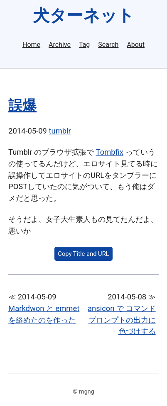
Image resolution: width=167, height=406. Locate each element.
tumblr (60, 130)
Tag (84, 44)
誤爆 (22, 105)
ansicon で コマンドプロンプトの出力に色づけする (122, 319)
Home (31, 44)
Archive (60, 44)
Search (108, 44)
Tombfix (109, 152)
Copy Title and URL (83, 254)
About (136, 44)
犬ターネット (83, 15)
